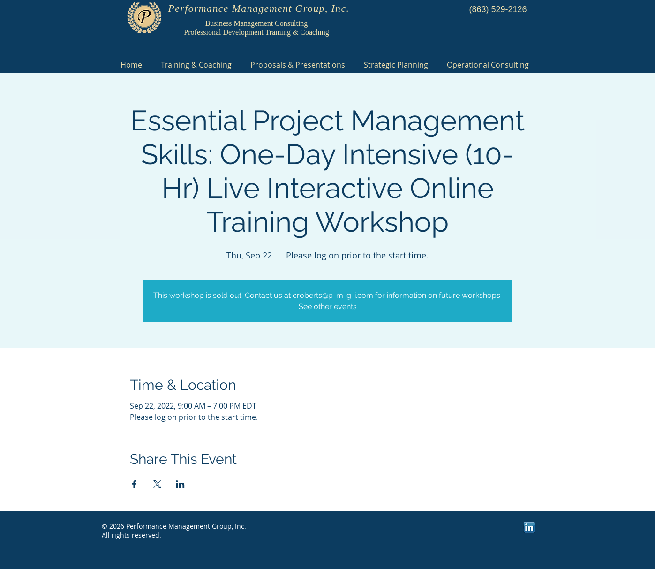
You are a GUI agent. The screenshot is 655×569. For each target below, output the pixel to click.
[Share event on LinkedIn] (180, 484)
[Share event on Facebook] (134, 484)
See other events (328, 306)
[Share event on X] (157, 484)
